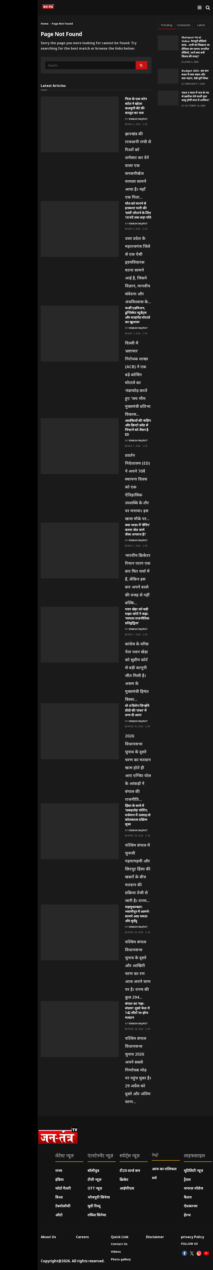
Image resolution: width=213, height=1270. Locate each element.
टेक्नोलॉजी (63, 1206)
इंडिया (59, 1179)
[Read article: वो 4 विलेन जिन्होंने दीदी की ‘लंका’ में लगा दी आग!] (80, 731)
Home (44, 23)
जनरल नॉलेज (193, 1188)
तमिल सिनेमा (97, 1214)
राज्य (58, 1170)
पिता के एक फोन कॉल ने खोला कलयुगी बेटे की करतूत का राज (136, 105)
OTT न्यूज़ (95, 1188)
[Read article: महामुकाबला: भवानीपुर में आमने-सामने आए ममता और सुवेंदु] (80, 932)
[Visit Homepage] (48, 7)
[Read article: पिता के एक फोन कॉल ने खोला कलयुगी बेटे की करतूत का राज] (80, 124)
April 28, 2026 (134, 1028)
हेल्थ (187, 1214)
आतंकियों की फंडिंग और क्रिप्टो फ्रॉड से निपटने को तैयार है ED (138, 427)
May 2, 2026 (132, 124)
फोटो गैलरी (63, 1188)
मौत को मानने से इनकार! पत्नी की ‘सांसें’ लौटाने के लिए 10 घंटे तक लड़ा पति (138, 210)
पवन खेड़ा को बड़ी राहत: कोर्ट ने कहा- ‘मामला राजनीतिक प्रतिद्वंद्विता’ (137, 616)
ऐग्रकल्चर (191, 1206)
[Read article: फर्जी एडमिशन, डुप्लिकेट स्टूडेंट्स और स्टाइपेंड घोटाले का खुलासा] (80, 334)
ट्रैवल (187, 1179)
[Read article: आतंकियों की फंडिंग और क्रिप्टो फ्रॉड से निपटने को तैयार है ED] (80, 446)
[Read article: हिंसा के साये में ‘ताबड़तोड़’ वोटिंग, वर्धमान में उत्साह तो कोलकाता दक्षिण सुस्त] (80, 831)
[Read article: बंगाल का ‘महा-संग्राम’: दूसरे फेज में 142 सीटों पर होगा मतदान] (80, 1029)
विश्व (59, 1197)
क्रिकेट (124, 1179)
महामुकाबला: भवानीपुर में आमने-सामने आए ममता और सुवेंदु (137, 914)
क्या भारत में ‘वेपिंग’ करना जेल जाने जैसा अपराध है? (137, 530)
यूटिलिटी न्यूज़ (193, 1170)
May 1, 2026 (132, 333)
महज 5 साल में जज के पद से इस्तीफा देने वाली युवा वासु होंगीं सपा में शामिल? (195, 96)
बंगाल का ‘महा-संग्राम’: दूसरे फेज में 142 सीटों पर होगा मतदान (137, 1010)
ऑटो (58, 1214)
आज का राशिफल (164, 1168)
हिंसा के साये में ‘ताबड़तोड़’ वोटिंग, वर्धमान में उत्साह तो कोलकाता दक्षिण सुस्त (138, 815)
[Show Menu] (200, 7)
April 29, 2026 (134, 835)
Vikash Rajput (138, 118)
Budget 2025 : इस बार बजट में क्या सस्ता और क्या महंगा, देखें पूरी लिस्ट (195, 74)
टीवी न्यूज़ (95, 1179)
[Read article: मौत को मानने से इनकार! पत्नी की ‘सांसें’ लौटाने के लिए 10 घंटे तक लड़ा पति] (80, 229)
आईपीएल (127, 1188)
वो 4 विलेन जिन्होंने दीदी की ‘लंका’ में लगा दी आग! (137, 710)
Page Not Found (62, 23)
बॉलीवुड (93, 1170)
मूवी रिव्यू (94, 1206)
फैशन (188, 1197)
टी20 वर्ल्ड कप (130, 1170)
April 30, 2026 (134, 726)
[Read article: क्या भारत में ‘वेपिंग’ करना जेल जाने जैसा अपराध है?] (80, 550)
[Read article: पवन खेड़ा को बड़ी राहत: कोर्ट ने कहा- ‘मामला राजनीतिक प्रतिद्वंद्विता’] (80, 635)
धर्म (154, 1177)
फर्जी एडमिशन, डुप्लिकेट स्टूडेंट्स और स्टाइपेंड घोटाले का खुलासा (137, 315)
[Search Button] (208, 7)
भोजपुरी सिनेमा (99, 1197)
